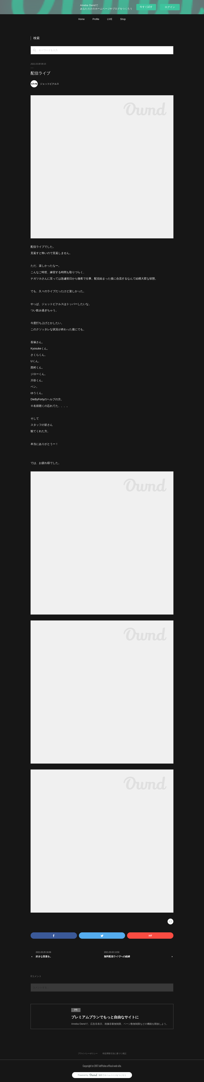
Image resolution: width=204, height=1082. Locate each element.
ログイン (170, 7)
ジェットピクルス (49, 83)
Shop (123, 19)
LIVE (109, 19)
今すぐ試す (146, 6)
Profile (96, 19)
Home (81, 19)
